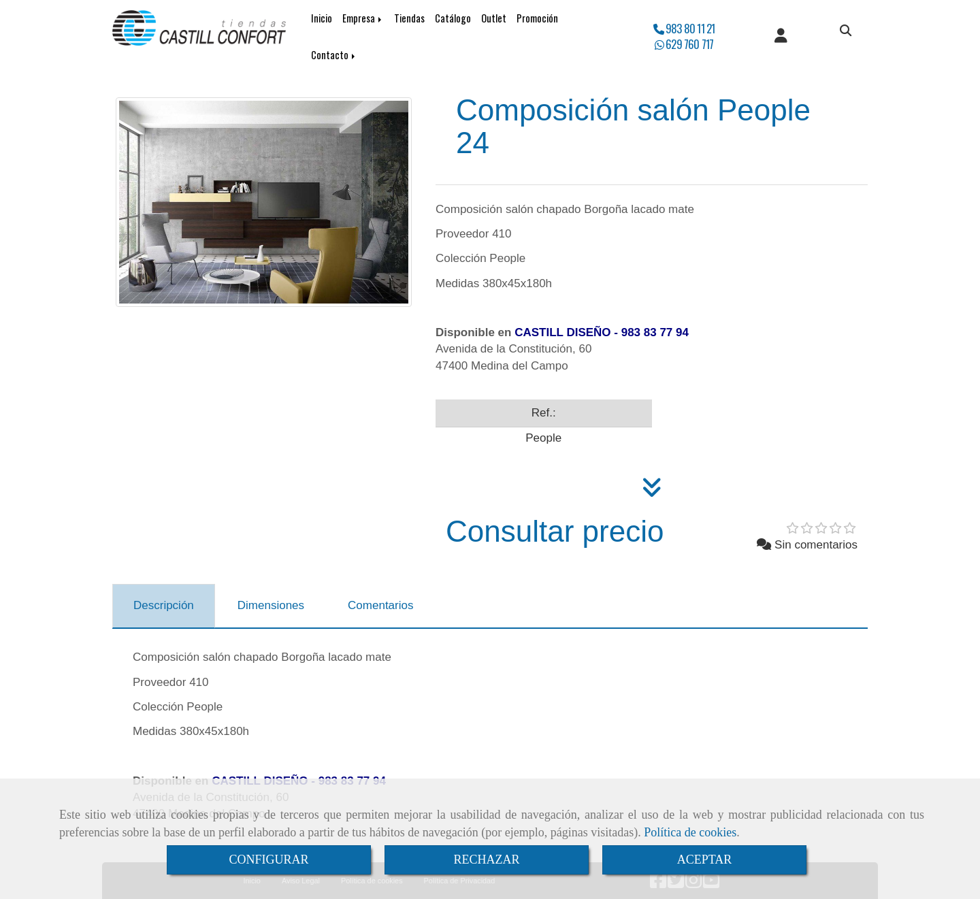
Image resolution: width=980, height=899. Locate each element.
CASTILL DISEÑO (562, 332)
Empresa (363, 18)
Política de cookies (690, 832)
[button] (781, 37)
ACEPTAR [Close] (704, 859)
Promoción (537, 18)
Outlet (493, 18)
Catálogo (453, 18)
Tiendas (409, 18)
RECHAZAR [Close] (486, 859)
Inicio (321, 18)
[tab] (163, 606)
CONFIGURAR (268, 859)
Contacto (334, 55)
